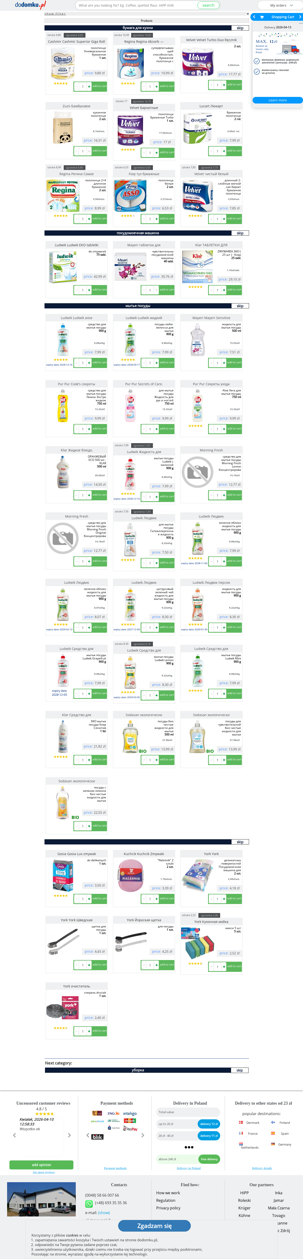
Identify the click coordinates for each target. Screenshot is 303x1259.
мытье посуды (137, 305)
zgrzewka (74, 35)
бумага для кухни (138, 27)
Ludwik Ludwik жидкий (144, 318)
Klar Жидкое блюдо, (77, 450)
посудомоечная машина (138, 232)
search (208, 5)
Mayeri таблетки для (143, 245)
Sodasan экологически (144, 715)
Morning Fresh (211, 450)
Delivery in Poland (189, 1168)
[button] (14, 1145)
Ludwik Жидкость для (144, 452)
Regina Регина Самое (76, 174)
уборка (138, 1070)
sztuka (54, 34)
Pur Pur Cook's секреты (76, 384)
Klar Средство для (76, 715)
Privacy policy (168, 1208)
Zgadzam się (154, 1226)
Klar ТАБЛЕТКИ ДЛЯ (211, 245)
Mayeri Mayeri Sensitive (211, 318)
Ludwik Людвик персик (211, 582)
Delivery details (262, 1168)
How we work (168, 1192)
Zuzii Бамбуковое (76, 106)
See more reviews (44, 1172)
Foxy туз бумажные (144, 174)
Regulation (165, 1200)
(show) (104, 1212)
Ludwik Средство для (77, 648)
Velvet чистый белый (211, 174)
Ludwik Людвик (144, 518)
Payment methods (115, 1168)
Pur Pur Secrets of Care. (144, 384)
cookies (72, 1235)
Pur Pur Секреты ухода (211, 384)
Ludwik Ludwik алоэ (76, 318)
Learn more (278, 100)
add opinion (41, 1165)
